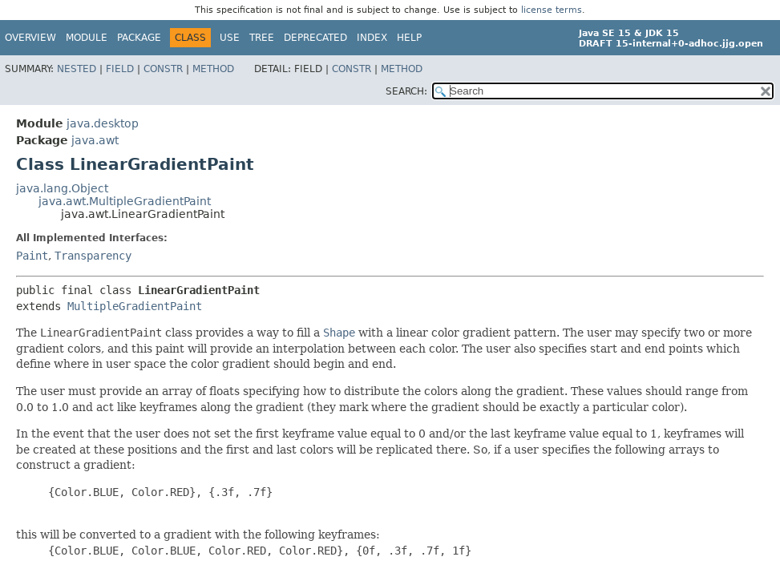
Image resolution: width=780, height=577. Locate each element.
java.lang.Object (62, 188)
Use (230, 37)
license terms (551, 10)
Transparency (93, 255)
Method (213, 69)
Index (372, 37)
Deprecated (315, 37)
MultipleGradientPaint (134, 306)
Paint (32, 255)
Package (139, 37)
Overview (30, 37)
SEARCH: (406, 91)
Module (86, 37)
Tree (261, 37)
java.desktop (103, 123)
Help (409, 37)
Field (120, 69)
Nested (76, 69)
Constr (163, 69)
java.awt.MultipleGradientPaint (124, 201)
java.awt (95, 140)
